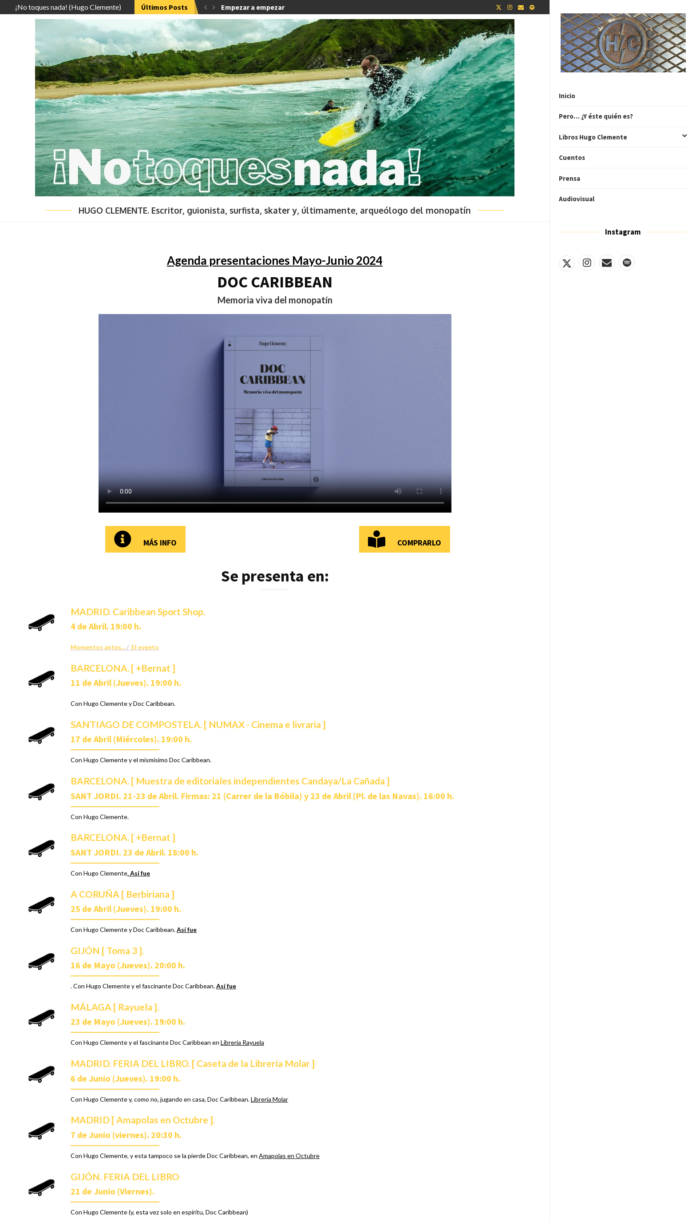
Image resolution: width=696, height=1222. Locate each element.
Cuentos (572, 157)
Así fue (187, 929)
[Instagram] (587, 263)
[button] (205, 7)
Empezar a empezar (253, 7)
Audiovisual (576, 199)
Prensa (569, 178)
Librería (261, 1099)
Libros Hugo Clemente (623, 137)
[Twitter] (567, 263)
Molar (280, 1099)
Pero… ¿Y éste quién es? (596, 116)
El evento (145, 647)
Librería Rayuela (242, 1042)
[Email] (607, 263)
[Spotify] (627, 263)
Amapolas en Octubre (289, 1155)
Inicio (567, 96)
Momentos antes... (99, 647)
